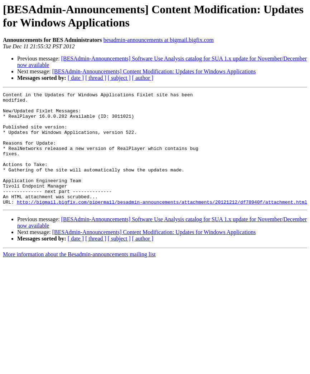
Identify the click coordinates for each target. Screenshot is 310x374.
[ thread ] (95, 78)
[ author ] (143, 78)
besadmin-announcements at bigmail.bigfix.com (158, 40)
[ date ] (76, 78)
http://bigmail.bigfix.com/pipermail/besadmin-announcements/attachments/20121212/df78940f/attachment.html (162, 224)
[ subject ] (119, 78)
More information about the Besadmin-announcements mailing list (79, 277)
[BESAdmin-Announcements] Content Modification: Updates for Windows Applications (154, 71)
